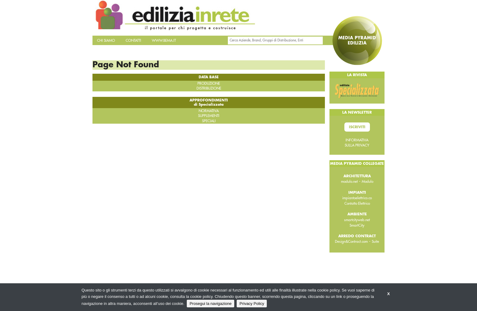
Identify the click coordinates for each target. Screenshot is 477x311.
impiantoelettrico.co (357, 198)
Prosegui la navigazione (211, 303)
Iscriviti (357, 127)
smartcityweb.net (357, 220)
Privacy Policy (251, 303)
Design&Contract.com (351, 241)
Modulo (367, 181)
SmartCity (357, 225)
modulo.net (349, 181)
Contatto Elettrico (357, 203)
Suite (375, 241)
